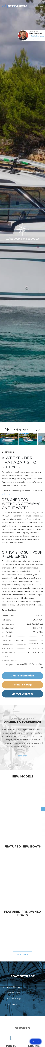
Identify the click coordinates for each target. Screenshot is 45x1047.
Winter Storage (11, 987)
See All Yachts (22, 954)
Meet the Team (22, 756)
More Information (22, 675)
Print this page (23, 684)
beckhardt (37, 36)
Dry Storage (9, 1004)
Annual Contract (11, 993)
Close (42, 32)
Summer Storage (11, 998)
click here (6, 494)
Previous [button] (2, 438)
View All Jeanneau (22, 693)
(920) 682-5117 (35, 39)
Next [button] (39, 438)
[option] (9, 438)
